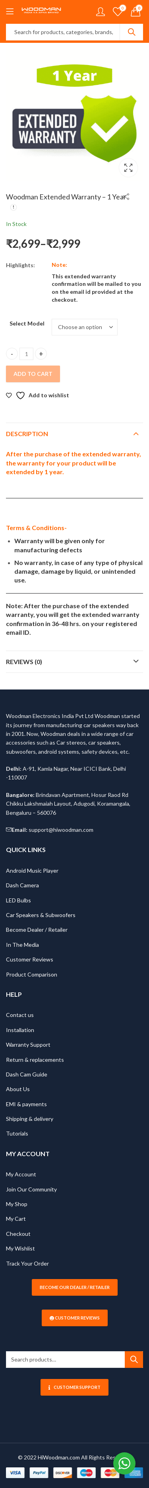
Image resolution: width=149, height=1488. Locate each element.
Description (27, 433)
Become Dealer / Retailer (37, 929)
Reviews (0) (24, 661)
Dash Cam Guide (26, 1074)
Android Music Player (32, 870)
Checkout (18, 1233)
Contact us (20, 1014)
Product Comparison (31, 974)
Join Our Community (31, 1189)
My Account (21, 1174)
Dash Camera (22, 885)
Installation (20, 1029)
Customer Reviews (29, 959)
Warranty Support (28, 1044)
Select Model (27, 323)
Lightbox (128, 168)
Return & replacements (35, 1059)
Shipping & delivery (29, 1118)
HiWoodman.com (59, 1457)
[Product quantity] (26, 354)
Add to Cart (33, 373)
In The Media (22, 944)
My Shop (16, 1204)
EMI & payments (26, 1104)
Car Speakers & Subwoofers (40, 915)
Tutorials (17, 1133)
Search (131, 32)
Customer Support (74, 1387)
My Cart (16, 1218)
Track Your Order (27, 1263)
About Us (18, 1089)
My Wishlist (20, 1248)
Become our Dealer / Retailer (75, 1287)
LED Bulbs (18, 900)
